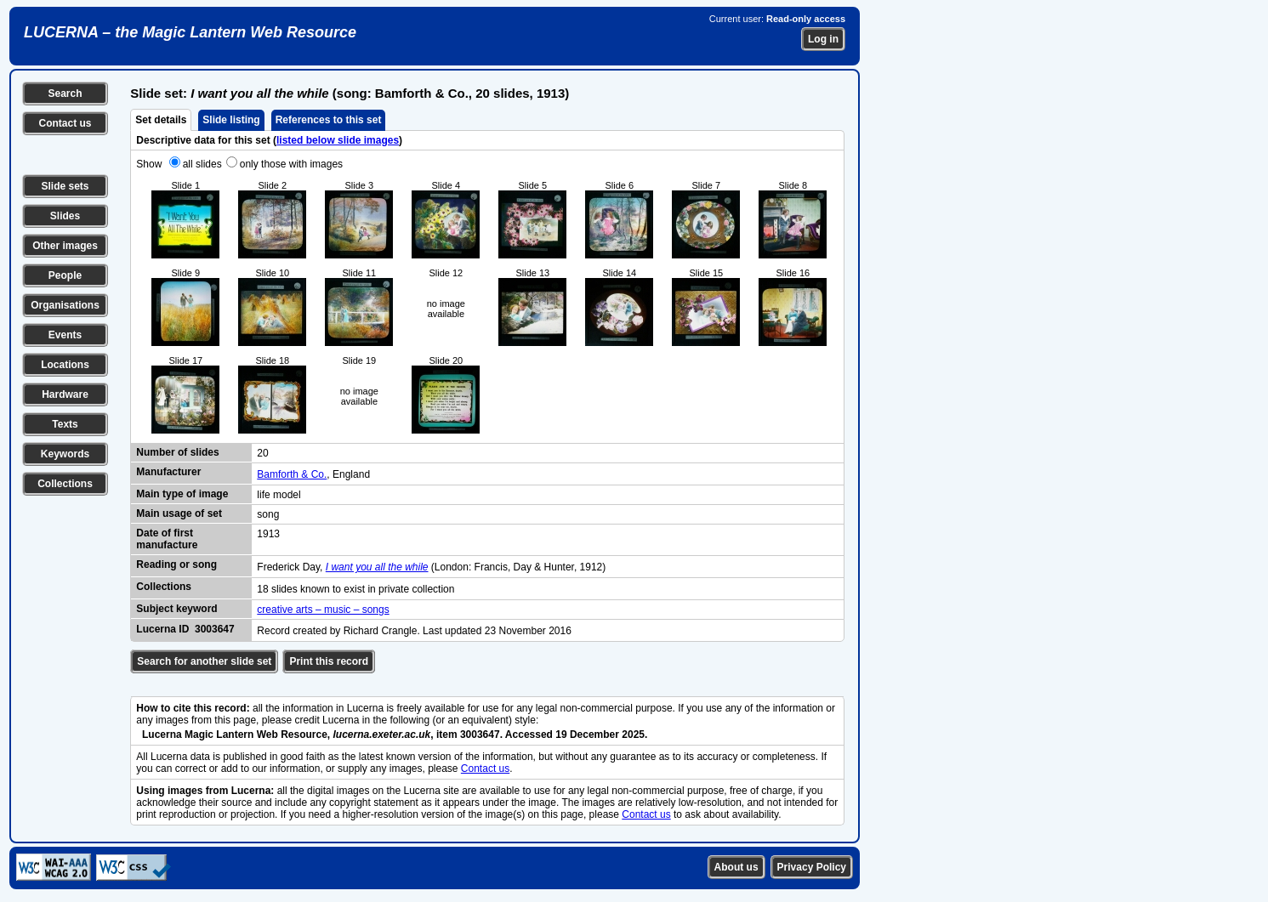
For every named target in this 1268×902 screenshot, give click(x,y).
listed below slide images (337, 140)
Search (65, 93)
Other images (65, 246)
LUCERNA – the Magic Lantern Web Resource (190, 32)
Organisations (65, 305)
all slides (202, 164)
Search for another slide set (204, 661)
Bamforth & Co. (292, 474)
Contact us (64, 123)
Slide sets (64, 186)
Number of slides (177, 452)
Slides (65, 216)
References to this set (329, 120)
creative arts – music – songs (323, 610)
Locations (65, 365)
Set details (160, 120)
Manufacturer (168, 472)
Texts (64, 424)
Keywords (65, 454)
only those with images (291, 164)
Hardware (65, 394)
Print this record (328, 661)
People (65, 275)
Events (65, 335)
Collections (65, 484)
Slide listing (230, 120)
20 (262, 453)
